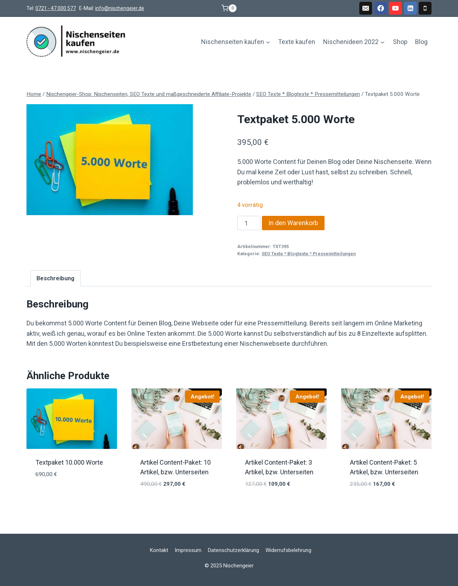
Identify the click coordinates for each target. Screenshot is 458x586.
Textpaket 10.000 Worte (69, 462)
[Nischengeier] (76, 42)
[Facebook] (380, 8)
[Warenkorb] (229, 8)
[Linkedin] (410, 8)
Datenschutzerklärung (233, 550)
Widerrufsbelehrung (288, 550)
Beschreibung (55, 278)
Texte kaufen (296, 41)
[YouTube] (395, 8)
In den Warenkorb (293, 223)
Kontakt (159, 550)
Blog (421, 41)
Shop (400, 41)
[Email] (365, 8)
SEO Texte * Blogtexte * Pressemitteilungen (309, 253)
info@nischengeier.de (119, 8)
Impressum (188, 550)
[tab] (55, 278)
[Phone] (425, 8)
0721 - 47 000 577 (55, 8)
